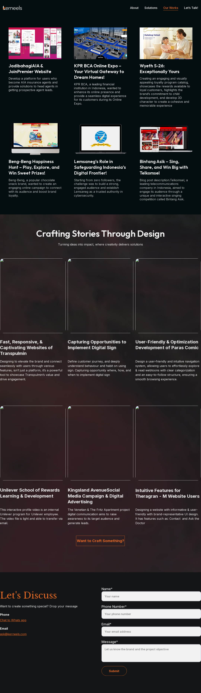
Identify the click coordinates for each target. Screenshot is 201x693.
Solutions (150, 8)
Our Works (170, 8)
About (134, 8)
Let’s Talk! (191, 8)
